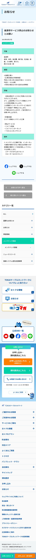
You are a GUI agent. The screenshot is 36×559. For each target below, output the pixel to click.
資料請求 (5, 478)
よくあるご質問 (8, 450)
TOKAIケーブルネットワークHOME (11, 22)
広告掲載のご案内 (8, 532)
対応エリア (6, 445)
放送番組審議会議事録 (9, 510)
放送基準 (5, 501)
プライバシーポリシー (9, 523)
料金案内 (5, 439)
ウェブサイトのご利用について (12, 496)
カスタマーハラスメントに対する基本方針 (16, 527)
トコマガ (5, 456)
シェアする (11, 166)
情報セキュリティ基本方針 (11, 514)
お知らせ (24, 22)
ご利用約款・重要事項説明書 (12, 519)
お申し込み (6, 483)
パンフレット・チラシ (10, 461)
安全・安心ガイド (8, 505)
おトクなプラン (8, 434)
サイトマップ (7, 472)
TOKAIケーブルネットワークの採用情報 (15, 536)
